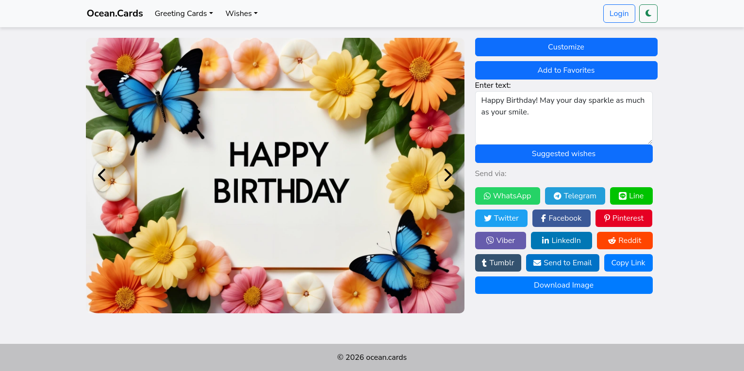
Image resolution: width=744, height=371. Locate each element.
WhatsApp (507, 196)
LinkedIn (561, 240)
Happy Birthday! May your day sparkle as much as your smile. (564, 118)
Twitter (501, 218)
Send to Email (562, 263)
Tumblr (498, 263)
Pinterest (624, 218)
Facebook (561, 218)
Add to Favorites (566, 70)
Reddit (624, 240)
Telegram (575, 196)
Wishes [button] (239, 13)
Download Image (564, 285)
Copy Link (628, 263)
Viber (500, 240)
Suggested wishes (563, 153)
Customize (566, 47)
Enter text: (493, 85)
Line (631, 196)
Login (619, 13)
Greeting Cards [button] (181, 13)
